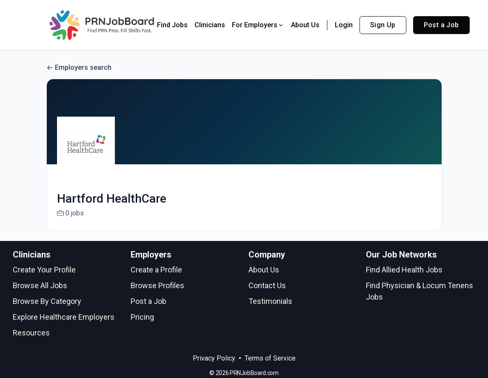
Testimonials (270, 301)
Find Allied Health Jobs (404, 269)
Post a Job (441, 25)
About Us (305, 25)
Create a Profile (156, 269)
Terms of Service (270, 358)
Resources (31, 332)
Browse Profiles (157, 285)
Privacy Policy (214, 358)
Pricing (142, 316)
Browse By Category (47, 301)
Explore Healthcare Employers (63, 316)
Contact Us (267, 285)
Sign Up (383, 25)
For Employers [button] (258, 25)
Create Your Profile (44, 269)
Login (344, 25)
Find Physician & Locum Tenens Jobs (419, 291)
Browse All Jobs (40, 285)
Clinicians (209, 25)
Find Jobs (172, 25)
